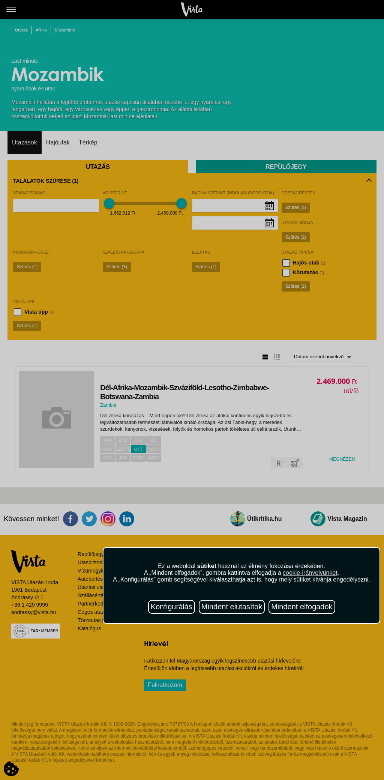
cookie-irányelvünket (310, 573)
